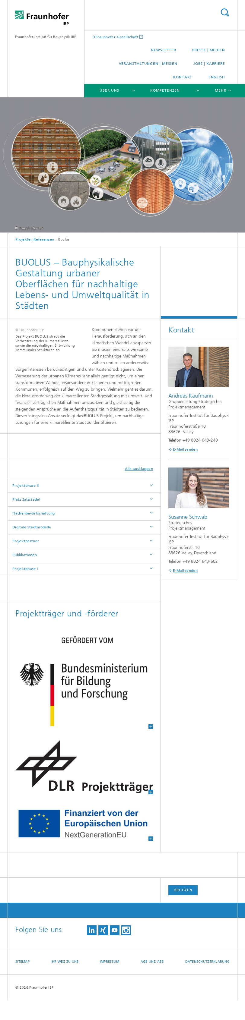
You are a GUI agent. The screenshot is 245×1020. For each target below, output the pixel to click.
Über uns (109, 90)
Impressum (109, 982)
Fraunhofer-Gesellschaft (117, 37)
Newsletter (163, 50)
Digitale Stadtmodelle (31, 547)
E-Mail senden (185, 449)
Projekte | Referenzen (34, 239)
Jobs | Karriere (209, 63)
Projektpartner (25, 561)
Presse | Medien (208, 50)
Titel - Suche (225, 12)
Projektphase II (25, 505)
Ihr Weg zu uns (64, 982)
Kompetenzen (165, 90)
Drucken (183, 910)
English (216, 77)
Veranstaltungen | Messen (148, 63)
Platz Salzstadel (26, 519)
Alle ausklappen (139, 488)
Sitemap (22, 982)
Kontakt (182, 77)
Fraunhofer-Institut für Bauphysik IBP (45, 37)
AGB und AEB (152, 982)
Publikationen (24, 575)
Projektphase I (25, 589)
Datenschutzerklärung (207, 982)
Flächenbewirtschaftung (33, 533)
